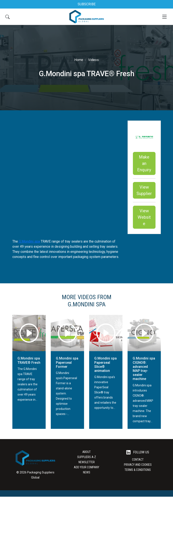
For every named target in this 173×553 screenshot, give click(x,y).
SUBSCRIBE (87, 4)
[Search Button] (7, 17)
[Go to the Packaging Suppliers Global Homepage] (86, 16)
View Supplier (144, 190)
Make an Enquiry (144, 163)
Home (78, 60)
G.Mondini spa (29, 241)
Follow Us (137, 452)
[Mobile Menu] (164, 16)
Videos (93, 60)
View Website (144, 217)
